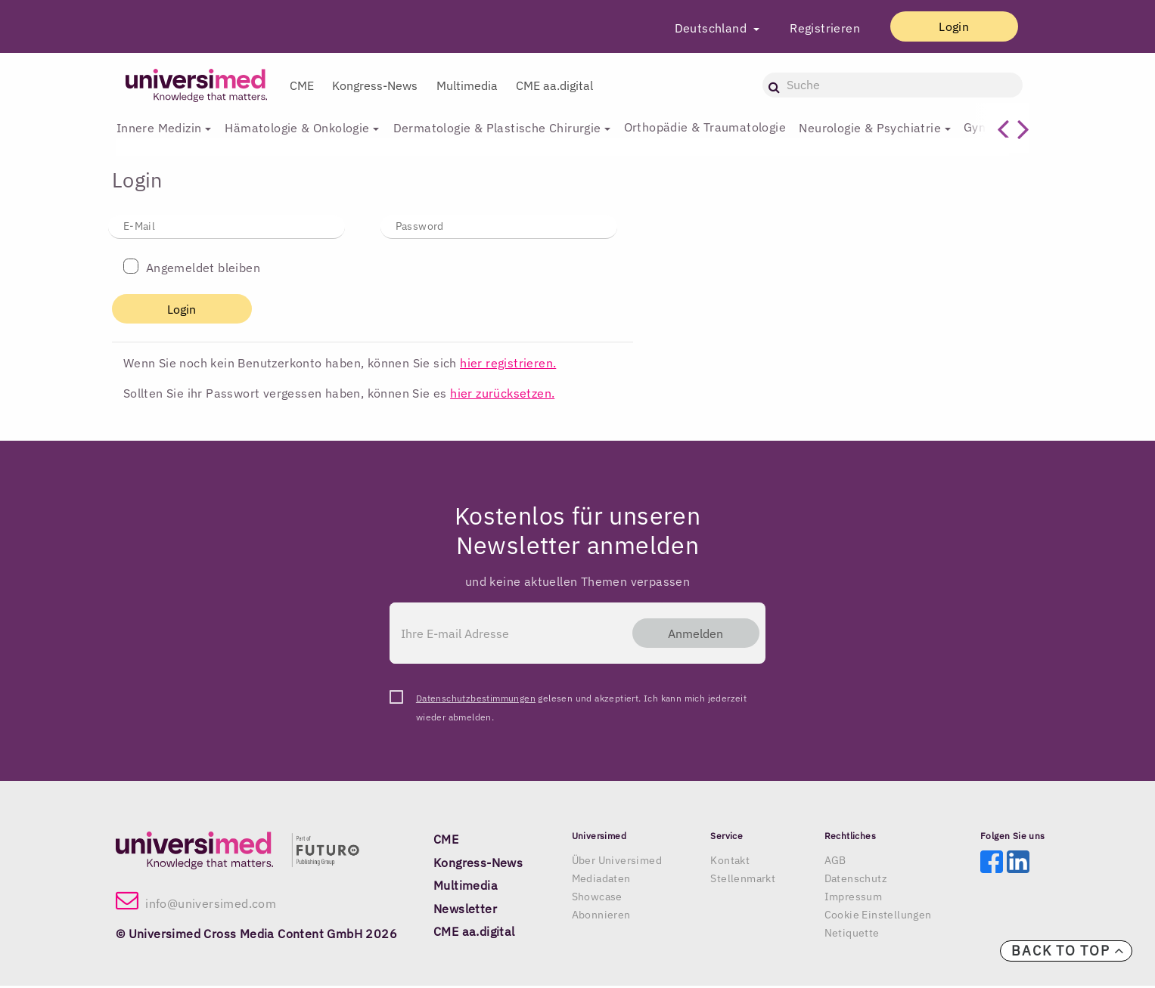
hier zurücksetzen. (502, 393)
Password (420, 226)
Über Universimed (617, 862)
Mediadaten (601, 880)
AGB (835, 862)
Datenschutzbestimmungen (476, 700)
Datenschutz (855, 880)
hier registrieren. (508, 363)
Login (945, 26)
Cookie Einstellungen (878, 917)
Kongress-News (375, 85)
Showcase (597, 899)
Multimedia (467, 85)
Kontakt (730, 862)
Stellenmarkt (742, 880)
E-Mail (139, 226)
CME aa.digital (554, 85)
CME (302, 85)
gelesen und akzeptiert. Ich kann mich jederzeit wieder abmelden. (581, 702)
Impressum (853, 899)
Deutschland (694, 28)
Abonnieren (601, 917)
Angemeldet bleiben (203, 268)
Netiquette (852, 935)
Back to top (1068, 950)
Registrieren (807, 28)
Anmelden (687, 634)
